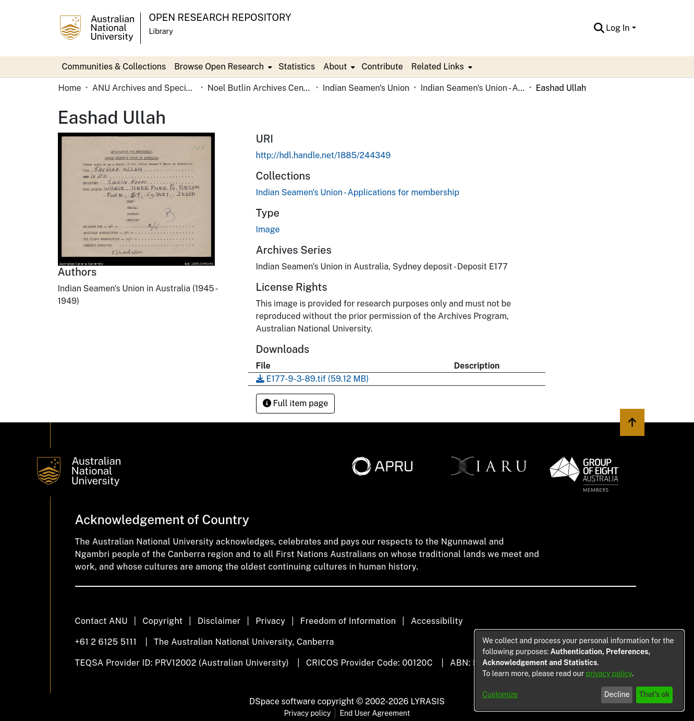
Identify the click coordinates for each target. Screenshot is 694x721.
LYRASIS (427, 701)
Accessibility (437, 621)
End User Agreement (374, 713)
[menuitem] (222, 66)
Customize (500, 694)
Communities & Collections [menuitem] (114, 67)
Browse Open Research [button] (219, 67)
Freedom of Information (348, 621)
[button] (598, 28)
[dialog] (579, 670)
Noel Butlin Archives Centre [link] (260, 88)
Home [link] (69, 88)
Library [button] (161, 31)
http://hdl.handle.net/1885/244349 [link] (323, 155)
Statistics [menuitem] (296, 67)
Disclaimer (219, 621)
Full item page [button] (295, 403)
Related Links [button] (437, 67)
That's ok (654, 694)
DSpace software (282, 701)
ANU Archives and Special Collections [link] (144, 88)
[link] (357, 192)
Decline (617, 694)
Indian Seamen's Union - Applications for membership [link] (472, 88)
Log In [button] (618, 28)
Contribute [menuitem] (382, 67)
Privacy (270, 621)
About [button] (335, 67)
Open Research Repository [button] (220, 17)
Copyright (162, 621)
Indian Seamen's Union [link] (366, 88)
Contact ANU (101, 621)
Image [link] (268, 229)
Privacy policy (307, 713)
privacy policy (609, 673)
